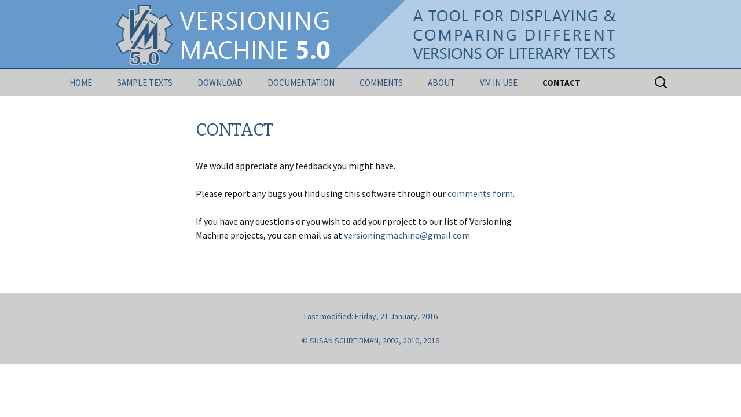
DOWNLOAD (220, 82)
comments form (480, 193)
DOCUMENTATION (301, 82)
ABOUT (441, 82)
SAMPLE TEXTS (145, 82)
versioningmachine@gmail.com (407, 235)
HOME (80, 82)
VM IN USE (499, 82)
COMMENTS (381, 82)
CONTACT (561, 82)
